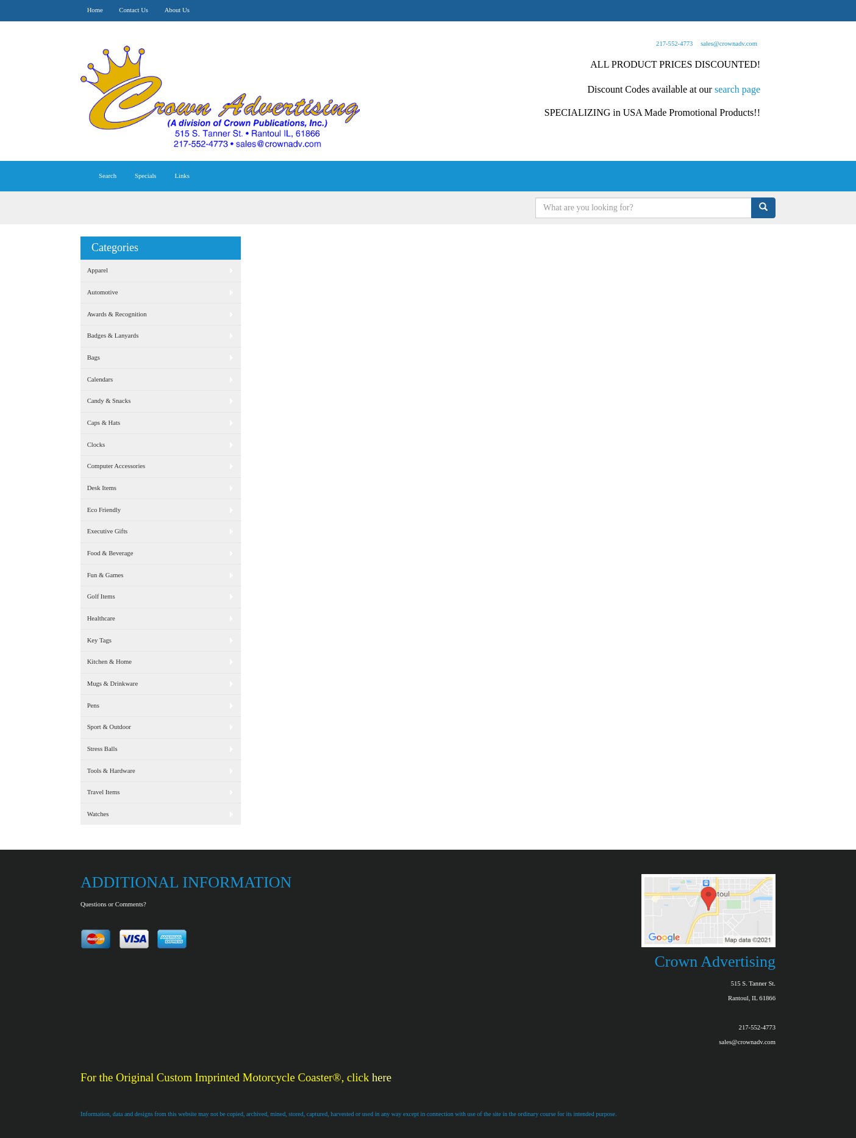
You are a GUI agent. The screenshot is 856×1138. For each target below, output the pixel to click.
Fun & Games (105, 575)
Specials (146, 175)
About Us (177, 10)
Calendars (100, 379)
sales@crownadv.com (729, 43)
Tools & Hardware (111, 770)
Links (182, 175)
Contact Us (133, 10)
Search (107, 175)
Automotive (102, 292)
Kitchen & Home (109, 661)
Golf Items (101, 596)
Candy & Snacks (109, 400)
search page (737, 89)
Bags (93, 357)
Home (95, 10)
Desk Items (101, 488)
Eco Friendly (104, 510)
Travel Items (103, 792)
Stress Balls (102, 748)
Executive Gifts (107, 531)
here (381, 1077)
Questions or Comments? (113, 904)
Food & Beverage (110, 553)
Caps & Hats (103, 422)
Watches (98, 814)
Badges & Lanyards (113, 335)
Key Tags (99, 640)
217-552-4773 (674, 43)
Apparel (97, 270)
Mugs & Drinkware (112, 683)
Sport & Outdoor (109, 727)
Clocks (96, 444)
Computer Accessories (116, 466)
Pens (93, 705)
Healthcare (101, 618)
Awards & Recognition (117, 314)
